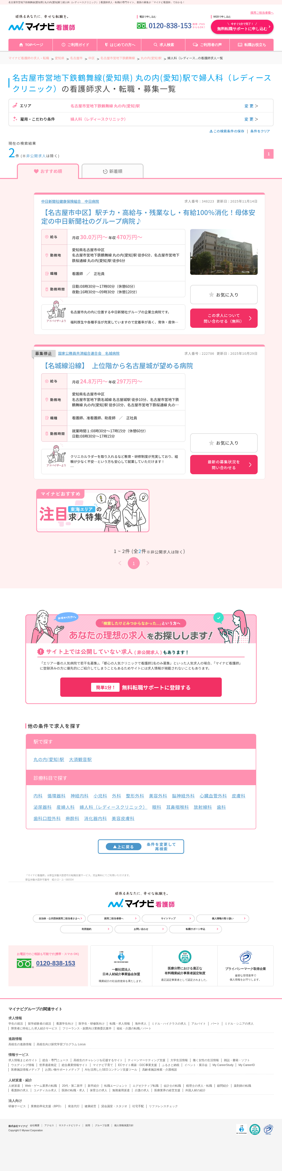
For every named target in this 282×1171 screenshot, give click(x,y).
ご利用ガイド (78, 45)
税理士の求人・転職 (199, 1085)
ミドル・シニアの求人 (239, 1023)
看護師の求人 (19, 1090)
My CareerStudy (223, 1065)
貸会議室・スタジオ (114, 1106)
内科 (38, 795)
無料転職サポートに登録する (141, 687)
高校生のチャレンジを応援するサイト (98, 1060)
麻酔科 (72, 818)
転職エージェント (116, 1085)
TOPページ (34, 45)
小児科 (100, 795)
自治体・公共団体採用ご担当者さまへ (59, 918)
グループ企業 (102, 1125)
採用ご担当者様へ (262, 12)
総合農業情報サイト (75, 1065)
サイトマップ (168, 918)
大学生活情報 (179, 1060)
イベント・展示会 (196, 1065)
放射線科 (203, 807)
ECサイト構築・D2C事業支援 (137, 1065)
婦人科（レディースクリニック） (113, 807)
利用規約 (86, 929)
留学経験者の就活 (39, 1023)
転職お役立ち (255, 45)
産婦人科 (66, 807)
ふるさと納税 (170, 1065)
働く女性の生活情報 (206, 1060)
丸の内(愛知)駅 (49, 759)
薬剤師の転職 (242, 1085)
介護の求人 (142, 1090)
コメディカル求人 (45, 1090)
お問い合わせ (141, 929)
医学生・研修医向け (92, 1023)
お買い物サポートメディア (62, 1069)
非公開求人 (36, 155)
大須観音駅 (80, 759)
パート (215, 1023)
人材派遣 (14, 1085)
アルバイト (198, 1023)
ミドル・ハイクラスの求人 (169, 1023)
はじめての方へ (122, 45)
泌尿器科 (43, 807)
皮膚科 (239, 795)
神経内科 (79, 795)
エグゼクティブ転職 (146, 1085)
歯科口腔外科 (47, 818)
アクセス (49, 1125)
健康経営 (90, 1106)
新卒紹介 (93, 1085)
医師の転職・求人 (73, 1090)
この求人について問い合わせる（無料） (224, 318)
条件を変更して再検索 (141, 846)
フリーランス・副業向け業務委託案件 (87, 1028)
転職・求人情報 (120, 1023)
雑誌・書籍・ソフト (237, 1060)
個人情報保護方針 (124, 1125)
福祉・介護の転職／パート (134, 1028)
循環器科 (56, 795)
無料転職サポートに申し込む (242, 26)
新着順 (112, 171)
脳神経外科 (183, 795)
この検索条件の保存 (227, 131)
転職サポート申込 (195, 929)
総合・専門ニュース (55, 1060)
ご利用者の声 (211, 45)
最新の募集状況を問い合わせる (224, 464)
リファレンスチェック (163, 1106)
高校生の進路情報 (20, 1044)
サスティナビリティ (70, 1125)
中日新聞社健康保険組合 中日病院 (70, 201)
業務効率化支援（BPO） (47, 1106)
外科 (116, 795)
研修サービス (17, 1106)
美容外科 (158, 795)
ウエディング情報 (22, 1065)
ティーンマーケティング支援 (146, 1060)
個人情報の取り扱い (223, 918)
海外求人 (141, 1023)
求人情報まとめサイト (22, 1060)
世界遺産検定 (48, 1065)
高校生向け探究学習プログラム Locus (61, 1044)
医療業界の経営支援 (167, 1090)
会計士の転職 (172, 1085)
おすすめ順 (48, 171)
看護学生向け (65, 1023)
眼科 (156, 807)
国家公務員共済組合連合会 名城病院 (89, 353)
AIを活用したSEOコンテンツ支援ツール (111, 1069)
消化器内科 (95, 818)
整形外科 (135, 795)
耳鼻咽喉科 (177, 807)
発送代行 (74, 1106)
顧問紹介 (223, 1085)
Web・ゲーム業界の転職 (41, 1085)
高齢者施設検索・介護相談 (159, 1069)
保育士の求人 (98, 1090)
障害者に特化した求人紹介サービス (34, 1028)
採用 (87, 1125)
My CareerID (246, 1065)
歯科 (221, 807)
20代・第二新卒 (72, 1085)
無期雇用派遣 (121, 1090)
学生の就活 (15, 1023)
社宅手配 (138, 1106)
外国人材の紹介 (195, 1090)
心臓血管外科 (213, 795)
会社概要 (35, 1125)
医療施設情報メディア (25, 1069)
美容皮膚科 (123, 818)
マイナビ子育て (103, 1065)
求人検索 (167, 45)
